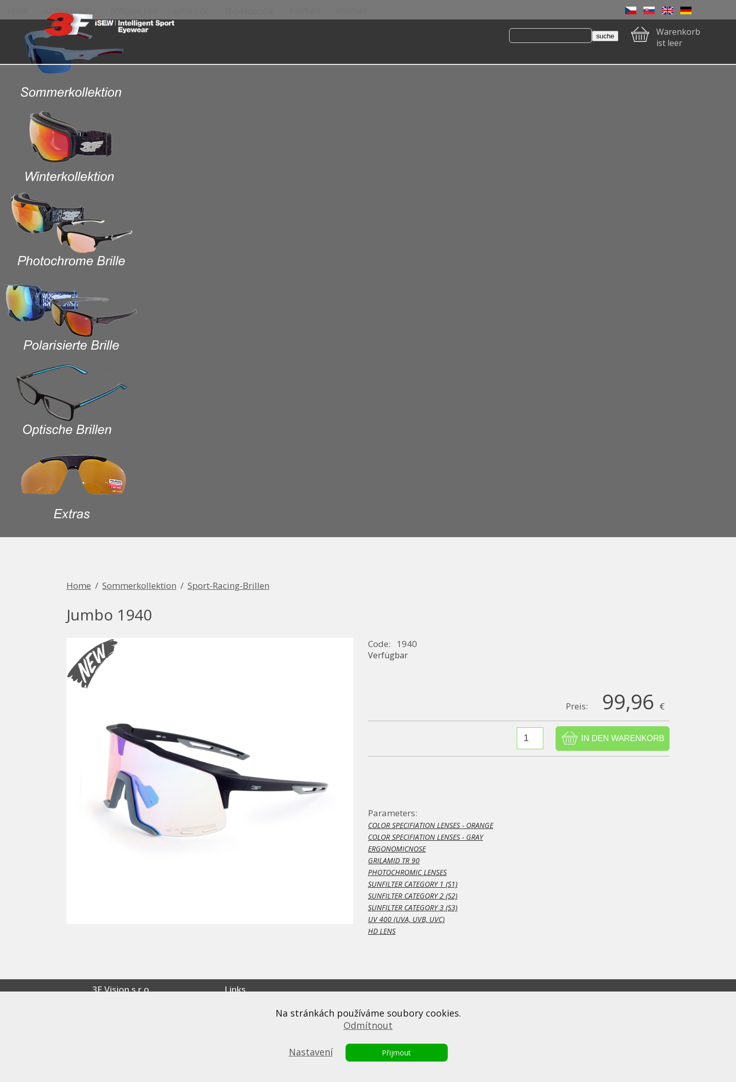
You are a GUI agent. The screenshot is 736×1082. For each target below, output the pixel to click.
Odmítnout (368, 1025)
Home (78, 585)
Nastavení (311, 1052)
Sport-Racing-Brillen (228, 585)
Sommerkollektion (139, 585)
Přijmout (396, 1052)
